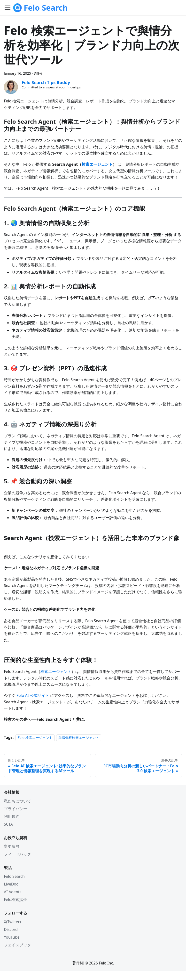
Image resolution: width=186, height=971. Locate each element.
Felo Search (14, 876)
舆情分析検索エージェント (78, 737)
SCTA (8, 824)
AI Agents (12, 891)
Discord (11, 929)
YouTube (12, 937)
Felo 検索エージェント (35, 737)
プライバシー (15, 808)
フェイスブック (17, 945)
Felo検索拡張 (15, 899)
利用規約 (11, 816)
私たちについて (17, 801)
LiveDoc (11, 884)
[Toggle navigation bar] (7, 7)
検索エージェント (55, 671)
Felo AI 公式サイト (32, 695)
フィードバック (17, 854)
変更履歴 (11, 846)
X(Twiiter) (12, 921)
